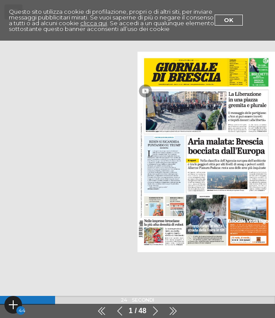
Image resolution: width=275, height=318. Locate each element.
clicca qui (93, 22)
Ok (229, 19)
